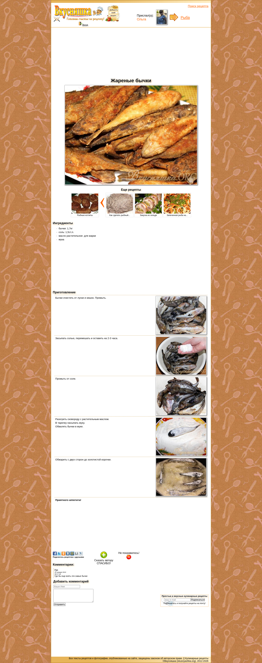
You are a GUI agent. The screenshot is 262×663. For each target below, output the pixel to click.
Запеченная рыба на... (177, 214)
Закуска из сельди (148, 214)
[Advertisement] (131, 51)
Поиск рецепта (198, 6)
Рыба (185, 17)
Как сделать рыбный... (119, 214)
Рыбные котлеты (85, 214)
